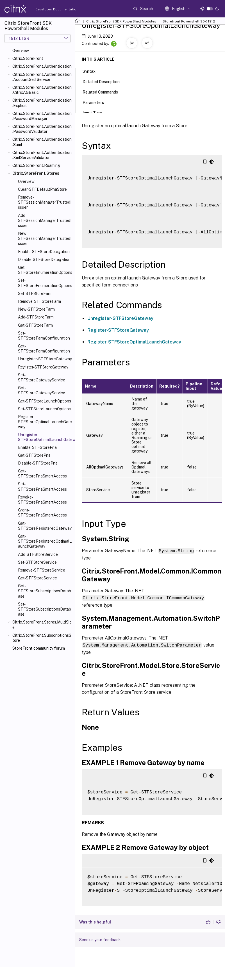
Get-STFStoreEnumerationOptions (45, 270)
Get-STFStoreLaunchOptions (44, 401)
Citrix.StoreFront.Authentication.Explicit (42, 103)
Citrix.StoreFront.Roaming (36, 165)
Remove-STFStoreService (41, 570)
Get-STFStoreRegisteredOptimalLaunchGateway (45, 541)
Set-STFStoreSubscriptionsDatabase (44, 609)
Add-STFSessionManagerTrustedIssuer (44, 220)
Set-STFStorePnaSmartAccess (42, 486)
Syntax (92, 71)
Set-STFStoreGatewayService (41, 377)
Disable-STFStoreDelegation (44, 259)
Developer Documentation (48, 9)
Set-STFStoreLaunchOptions (44, 409)
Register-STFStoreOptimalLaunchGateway (45, 422)
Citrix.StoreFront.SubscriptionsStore (41, 638)
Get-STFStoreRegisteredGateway (45, 526)
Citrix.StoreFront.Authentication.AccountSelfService (42, 77)
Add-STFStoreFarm (36, 317)
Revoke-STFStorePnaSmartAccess (42, 499)
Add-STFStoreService (38, 554)
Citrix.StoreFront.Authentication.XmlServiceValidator (42, 155)
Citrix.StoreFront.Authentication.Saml (42, 142)
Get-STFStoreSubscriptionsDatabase (44, 591)
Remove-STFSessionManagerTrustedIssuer (44, 202)
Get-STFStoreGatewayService (41, 390)
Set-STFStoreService (37, 562)
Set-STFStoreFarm (35, 293)
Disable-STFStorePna (38, 463)
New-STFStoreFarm (36, 309)
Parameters (96, 102)
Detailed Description (104, 81)
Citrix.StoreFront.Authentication (42, 66)
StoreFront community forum (38, 648)
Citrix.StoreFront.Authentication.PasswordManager (42, 116)
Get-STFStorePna (34, 455)
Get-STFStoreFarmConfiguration (44, 348)
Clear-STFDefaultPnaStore (42, 189)
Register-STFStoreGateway (43, 367)
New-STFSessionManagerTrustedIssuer (44, 238)
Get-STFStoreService (37, 578)
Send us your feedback (100, 939)
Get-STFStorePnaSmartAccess (42, 473)
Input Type (95, 112)
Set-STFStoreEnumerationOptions (45, 283)
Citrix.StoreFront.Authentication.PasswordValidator (42, 129)
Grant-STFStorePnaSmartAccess (42, 512)
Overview (20, 50)
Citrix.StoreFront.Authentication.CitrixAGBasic (42, 90)
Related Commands (103, 91)
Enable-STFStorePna (37, 447)
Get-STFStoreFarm (35, 325)
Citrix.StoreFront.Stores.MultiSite (41, 624)
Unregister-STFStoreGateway (45, 359)
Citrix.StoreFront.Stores (35, 173)
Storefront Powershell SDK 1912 (189, 21)
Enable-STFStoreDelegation (44, 251)
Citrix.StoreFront (27, 58)
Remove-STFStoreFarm (39, 301)
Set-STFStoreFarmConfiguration (44, 335)
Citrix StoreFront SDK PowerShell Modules (121, 21)
